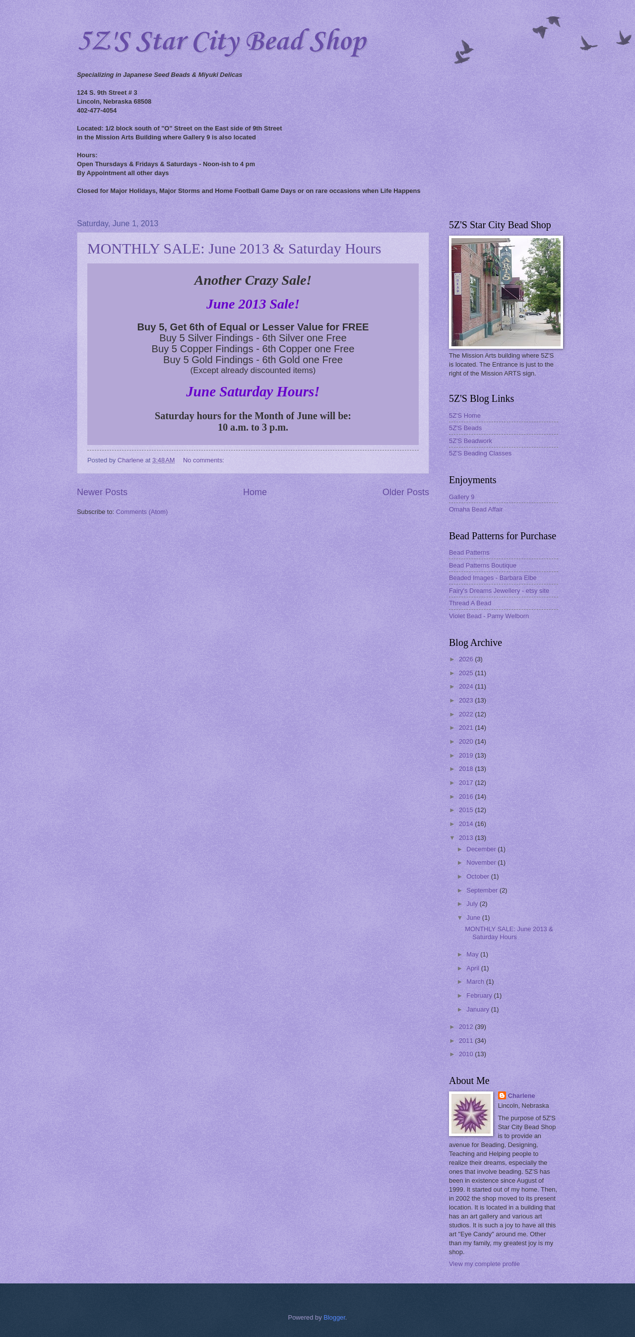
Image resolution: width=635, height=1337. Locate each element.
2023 (467, 700)
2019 (467, 755)
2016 (467, 796)
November (482, 862)
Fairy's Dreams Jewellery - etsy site (499, 590)
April (473, 968)
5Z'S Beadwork (470, 441)
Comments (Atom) (142, 511)
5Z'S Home (465, 415)
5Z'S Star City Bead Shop (221, 42)
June (474, 917)
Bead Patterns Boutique (482, 565)
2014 (467, 824)
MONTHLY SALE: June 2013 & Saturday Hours (234, 248)
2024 (467, 686)
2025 (467, 673)
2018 (467, 768)
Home (255, 492)
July (472, 903)
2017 (467, 782)
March (476, 981)
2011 (467, 1040)
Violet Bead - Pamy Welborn (489, 616)
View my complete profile (484, 1264)
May (473, 954)
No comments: (204, 460)
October (478, 876)
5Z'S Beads (465, 428)
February (480, 995)
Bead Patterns (469, 552)
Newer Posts (102, 492)
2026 (467, 659)
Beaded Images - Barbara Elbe (493, 577)
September (483, 890)
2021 (467, 727)
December (482, 849)
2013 (467, 837)
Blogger (334, 1317)
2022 (467, 714)
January (478, 1009)
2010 (467, 1054)
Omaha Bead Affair (476, 509)
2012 (467, 1026)
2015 (467, 810)
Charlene (521, 1095)
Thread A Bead (470, 603)
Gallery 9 (462, 497)
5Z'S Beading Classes (480, 453)
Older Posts (405, 492)
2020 (467, 741)
